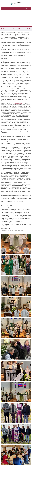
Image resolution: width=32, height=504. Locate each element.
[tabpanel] (16, 18)
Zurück (0, 18)
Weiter (31, 18)
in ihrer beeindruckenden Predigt (16, 103)
